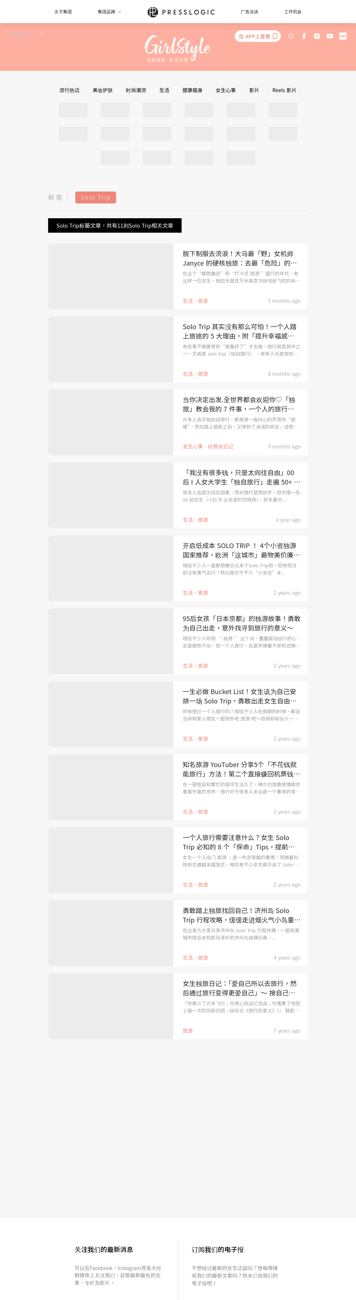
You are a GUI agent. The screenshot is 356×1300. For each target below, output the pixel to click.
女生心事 (226, 90)
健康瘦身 (192, 90)
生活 (164, 90)
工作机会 (293, 11)
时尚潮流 (136, 90)
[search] (291, 36)
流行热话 (69, 90)
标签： (60, 196)
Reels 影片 (284, 90)
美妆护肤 (103, 90)
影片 (254, 90)
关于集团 (63, 11)
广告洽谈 (249, 11)
